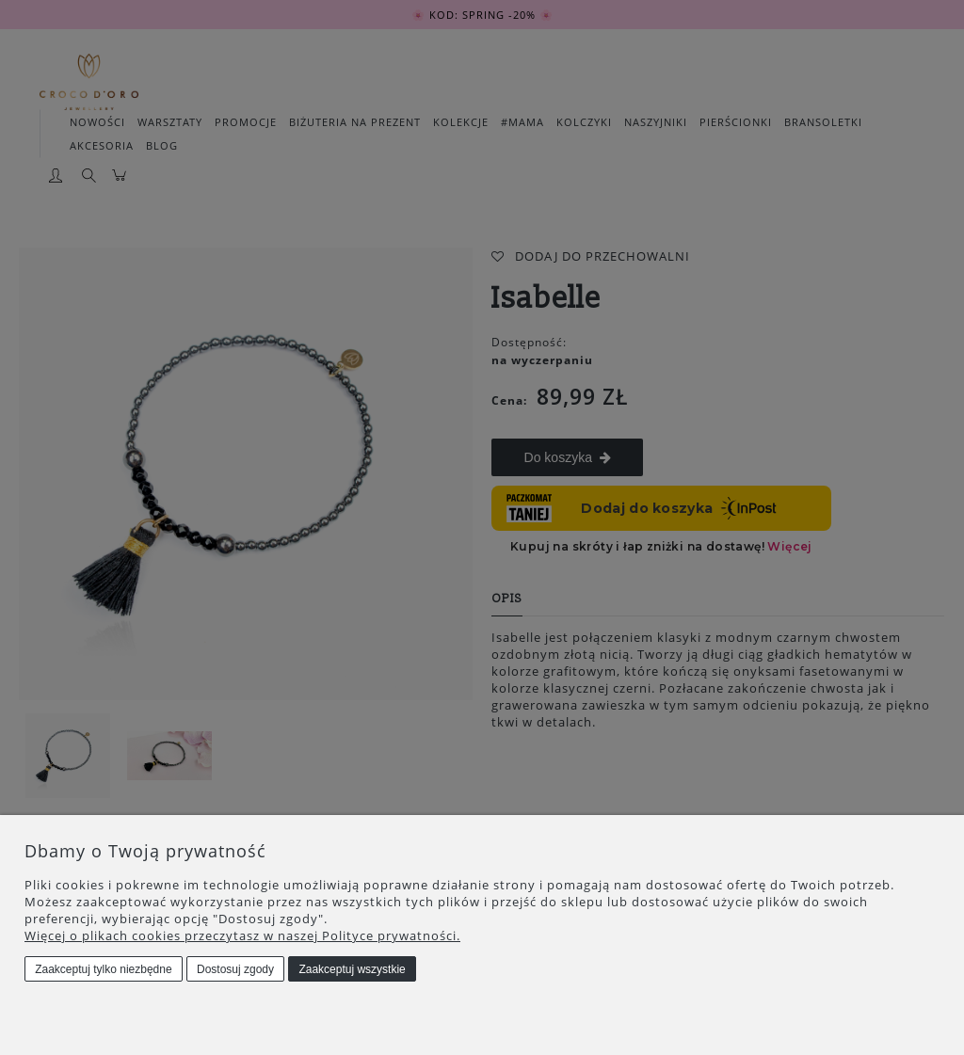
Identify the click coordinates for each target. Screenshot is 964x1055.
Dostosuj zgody (235, 969)
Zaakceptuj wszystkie (351, 969)
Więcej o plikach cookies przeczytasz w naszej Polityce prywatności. (242, 935)
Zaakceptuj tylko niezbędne (103, 969)
